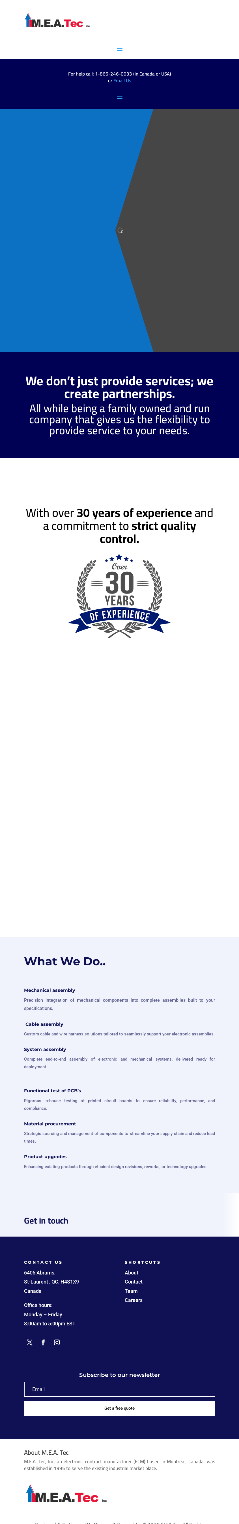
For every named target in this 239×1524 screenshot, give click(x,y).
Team (131, 1291)
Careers (134, 1300)
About (131, 1273)
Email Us (122, 80)
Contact (134, 1282)
